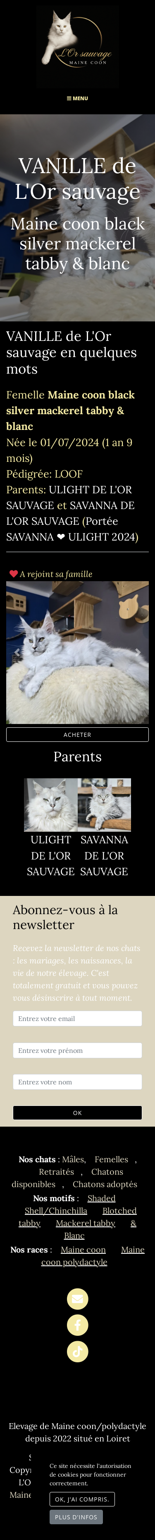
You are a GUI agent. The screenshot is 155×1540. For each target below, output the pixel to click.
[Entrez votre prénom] (77, 1050)
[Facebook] (77, 1325)
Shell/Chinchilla (56, 1210)
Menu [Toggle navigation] (77, 98)
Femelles (111, 1159)
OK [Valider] (77, 1113)
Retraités (56, 1171)
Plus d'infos (76, 1517)
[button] (17, 652)
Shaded (102, 1198)
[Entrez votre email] (77, 1018)
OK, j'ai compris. (82, 1499)
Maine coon (83, 1249)
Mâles (73, 1159)
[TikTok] (77, 1352)
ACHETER (77, 735)
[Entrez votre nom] (77, 1082)
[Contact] (77, 1299)
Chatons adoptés (105, 1184)
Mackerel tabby (85, 1223)
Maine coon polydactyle (93, 1255)
